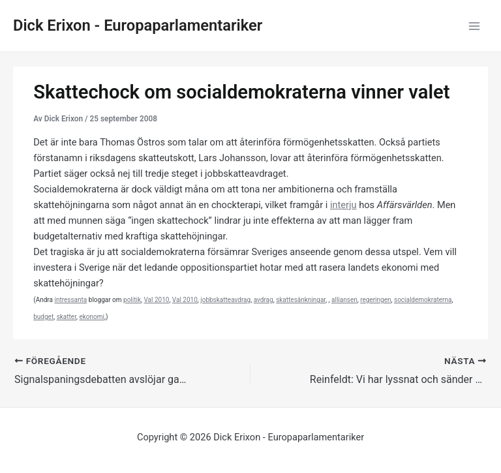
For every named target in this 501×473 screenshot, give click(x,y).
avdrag (263, 299)
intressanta (70, 299)
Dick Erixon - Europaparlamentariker (137, 25)
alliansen (344, 299)
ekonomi (91, 316)
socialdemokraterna (422, 299)
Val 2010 (156, 299)
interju (343, 205)
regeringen (375, 299)
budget (43, 316)
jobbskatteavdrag (225, 299)
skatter (66, 316)
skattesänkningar (301, 299)
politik (132, 299)
